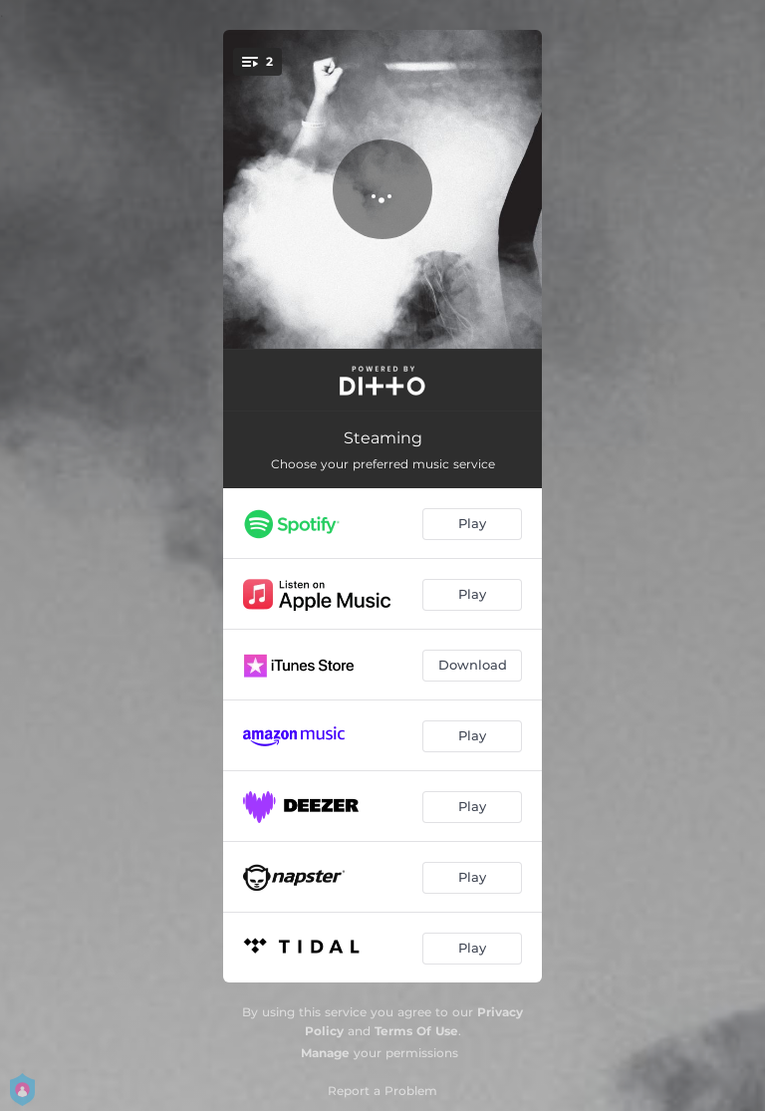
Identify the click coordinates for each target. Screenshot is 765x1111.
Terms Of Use (416, 1030)
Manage (325, 1052)
